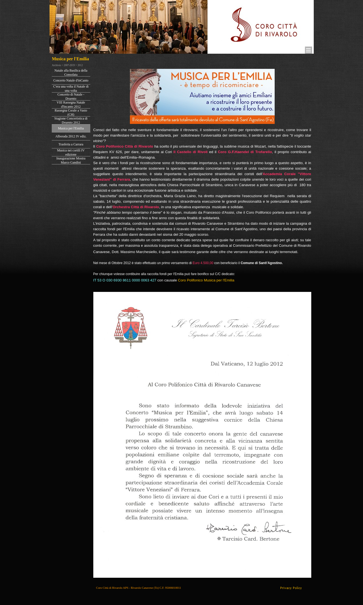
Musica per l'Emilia (71, 128)
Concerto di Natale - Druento (71, 97)
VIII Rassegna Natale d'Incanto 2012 (71, 104)
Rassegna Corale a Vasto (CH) (70, 112)
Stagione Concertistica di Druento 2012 (71, 120)
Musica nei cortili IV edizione (70, 152)
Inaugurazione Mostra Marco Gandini (71, 160)
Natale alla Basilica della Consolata (71, 73)
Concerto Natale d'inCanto (70, 80)
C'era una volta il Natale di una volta (70, 89)
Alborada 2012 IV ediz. (70, 136)
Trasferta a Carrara (70, 144)
